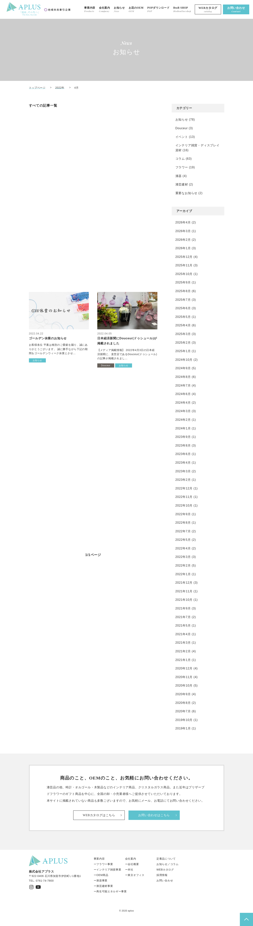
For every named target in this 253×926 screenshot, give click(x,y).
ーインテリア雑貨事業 (107, 869)
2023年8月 (183, 445)
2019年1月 (183, 728)
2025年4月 (183, 325)
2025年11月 (184, 265)
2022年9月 (183, 514)
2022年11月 (184, 496)
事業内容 (99, 858)
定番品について (166, 858)
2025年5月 (183, 316)
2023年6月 (183, 454)
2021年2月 (183, 651)
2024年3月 (183, 411)
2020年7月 (183, 711)
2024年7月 (183, 385)
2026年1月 (183, 248)
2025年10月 (184, 274)
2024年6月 (183, 394)
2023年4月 (183, 462)
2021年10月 (184, 599)
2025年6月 (183, 308)
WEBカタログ (165, 869)
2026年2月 (183, 239)
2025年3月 (183, 334)
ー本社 (129, 869)
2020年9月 (183, 694)
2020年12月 (184, 668)
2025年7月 (183, 299)
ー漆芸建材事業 (103, 885)
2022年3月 (183, 556)
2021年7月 (183, 617)
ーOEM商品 (101, 875)
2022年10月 (184, 505)
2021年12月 (184, 582)
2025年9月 (183, 282)
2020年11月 (184, 677)
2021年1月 (183, 660)
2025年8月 (183, 291)
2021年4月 (183, 634)
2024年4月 (183, 402)
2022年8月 (183, 522)
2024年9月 (183, 368)
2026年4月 (183, 222)
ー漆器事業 (101, 880)
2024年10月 (184, 359)
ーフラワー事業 (103, 864)
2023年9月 (183, 436)
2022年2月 (183, 565)
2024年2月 (183, 419)
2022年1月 (183, 574)
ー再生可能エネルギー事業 (110, 891)
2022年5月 (183, 539)
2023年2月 (183, 479)
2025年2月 (183, 342)
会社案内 (130, 858)
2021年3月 (183, 642)
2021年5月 (183, 625)
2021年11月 (184, 591)
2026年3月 (183, 231)
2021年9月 (183, 608)
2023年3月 (183, 471)
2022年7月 (183, 531)
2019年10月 (184, 720)
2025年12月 (184, 256)
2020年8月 (183, 702)
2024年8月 (183, 376)
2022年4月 (183, 548)
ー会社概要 (132, 864)
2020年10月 (184, 685)
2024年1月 (183, 428)
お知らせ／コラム (167, 864)
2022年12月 (184, 488)
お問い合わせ (164, 880)
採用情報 (162, 875)
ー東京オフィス (134, 875)
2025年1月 (183, 351)
